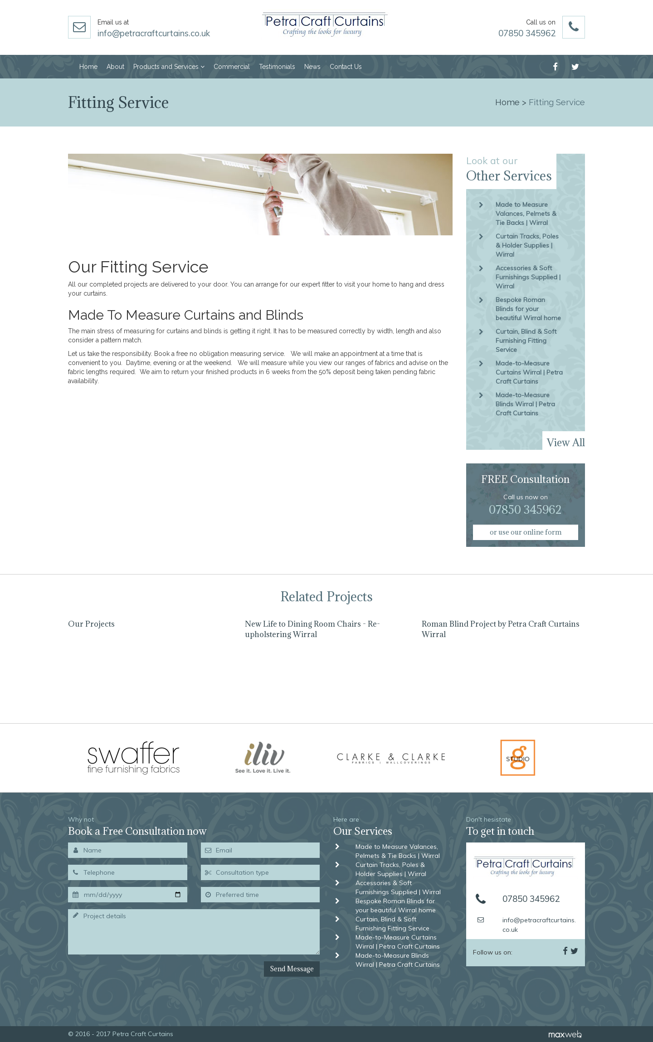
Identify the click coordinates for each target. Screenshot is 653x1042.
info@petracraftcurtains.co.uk (153, 33)
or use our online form (525, 532)
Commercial (232, 66)
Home (88, 66)
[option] (149, 664)
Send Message (292, 968)
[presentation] (116, 973)
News (312, 66)
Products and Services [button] (169, 66)
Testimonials (277, 66)
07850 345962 (527, 33)
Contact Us (346, 66)
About (115, 66)
